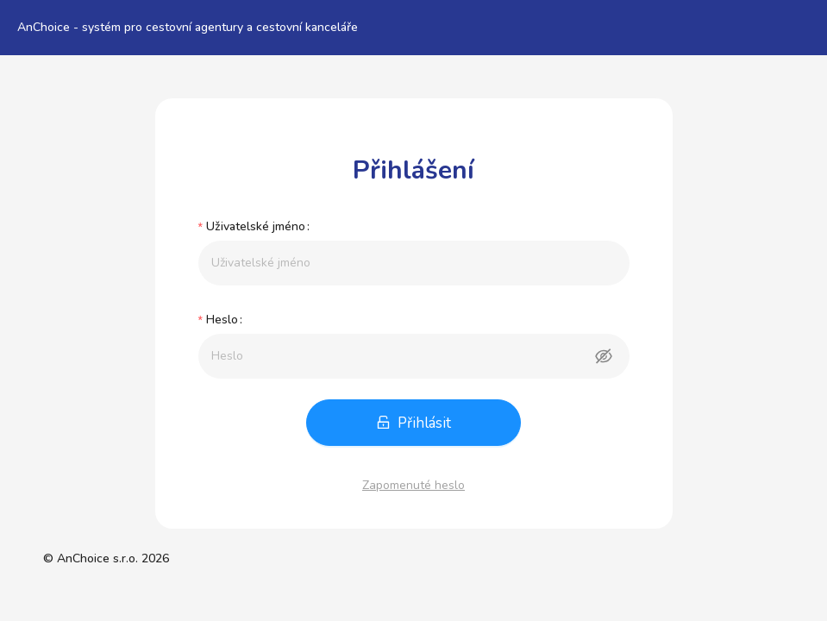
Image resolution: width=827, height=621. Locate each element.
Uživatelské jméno (255, 226)
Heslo (222, 319)
